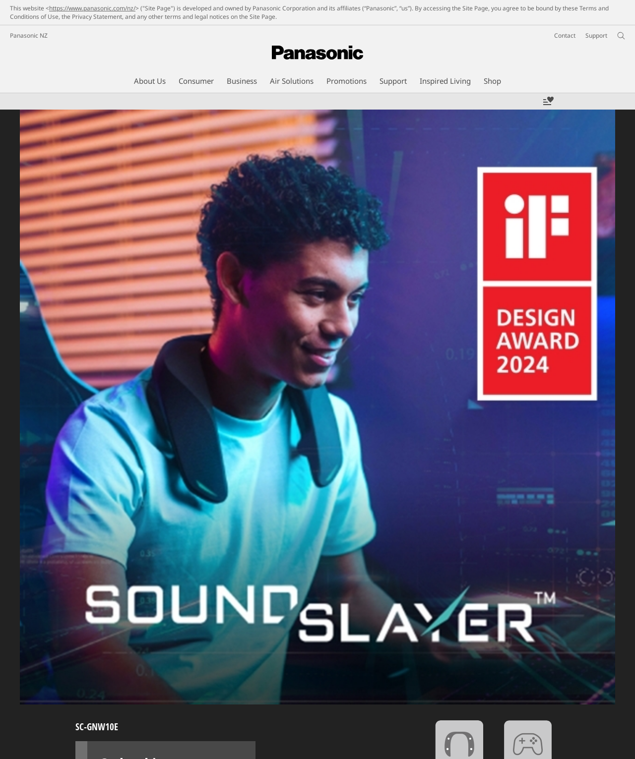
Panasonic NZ (29, 35)
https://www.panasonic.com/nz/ (92, 8)
